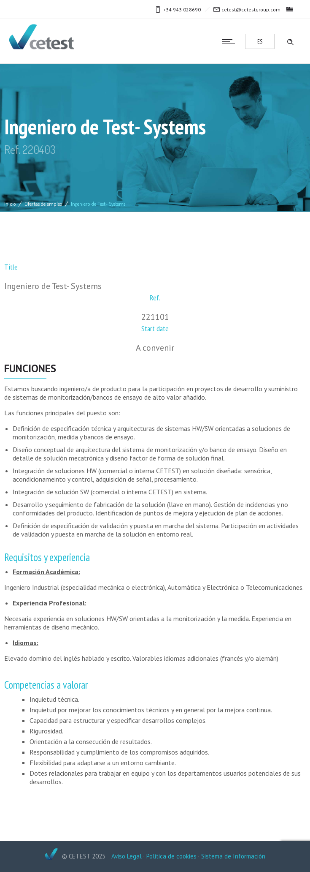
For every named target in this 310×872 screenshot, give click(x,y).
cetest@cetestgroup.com (250, 9)
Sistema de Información (233, 856)
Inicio (10, 203)
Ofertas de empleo (43, 203)
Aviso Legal (126, 856)
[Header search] (290, 41)
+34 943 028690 (182, 9)
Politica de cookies (171, 856)
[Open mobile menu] (230, 41)
